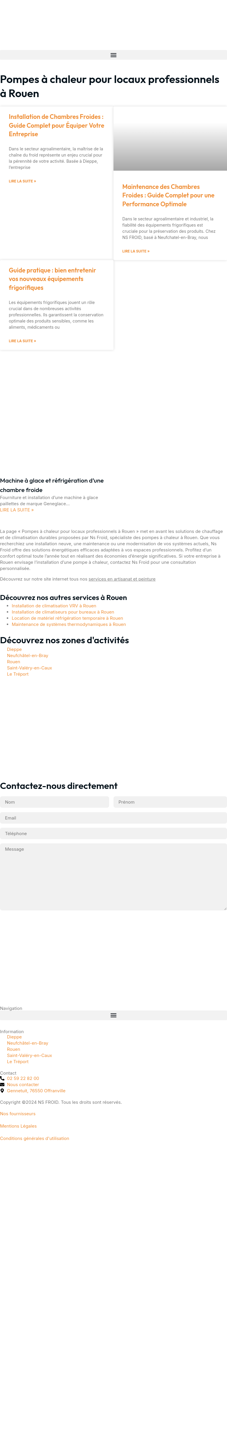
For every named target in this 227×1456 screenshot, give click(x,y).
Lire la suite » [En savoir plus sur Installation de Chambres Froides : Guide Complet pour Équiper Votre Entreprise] (22, 181)
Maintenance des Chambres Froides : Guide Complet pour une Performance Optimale (168, 195)
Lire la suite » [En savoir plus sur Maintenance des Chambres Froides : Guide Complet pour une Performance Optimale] (136, 251)
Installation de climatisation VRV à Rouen (54, 606)
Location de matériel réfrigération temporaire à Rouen (67, 618)
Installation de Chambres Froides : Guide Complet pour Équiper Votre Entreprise (56, 125)
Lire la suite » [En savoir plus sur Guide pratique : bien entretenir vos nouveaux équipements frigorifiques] (22, 341)
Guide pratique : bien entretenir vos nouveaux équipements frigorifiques (52, 278)
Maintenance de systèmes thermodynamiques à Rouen (69, 624)
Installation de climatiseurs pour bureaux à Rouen (63, 612)
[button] (113, 55)
